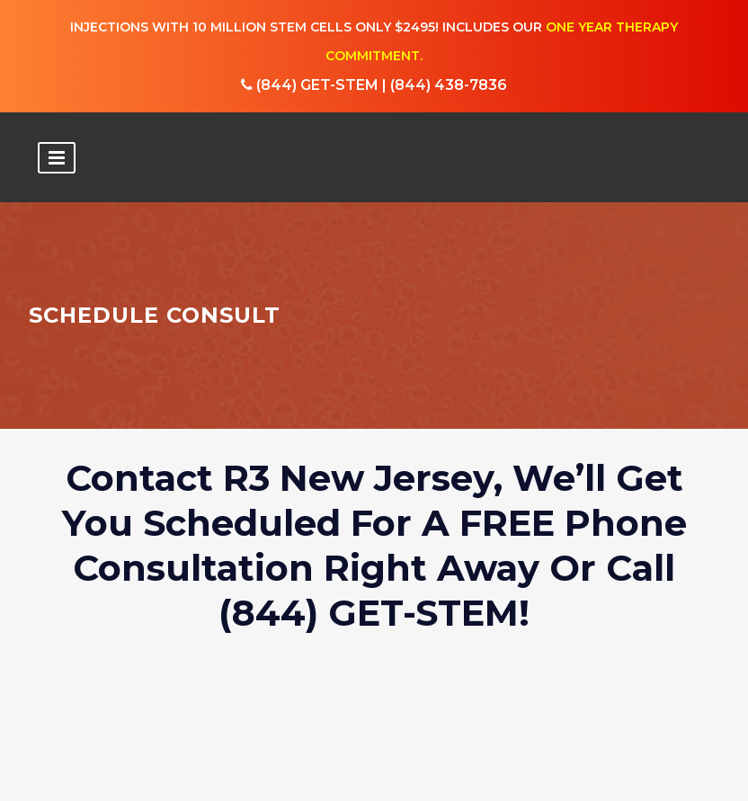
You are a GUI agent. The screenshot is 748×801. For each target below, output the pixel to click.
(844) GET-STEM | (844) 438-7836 (374, 84)
